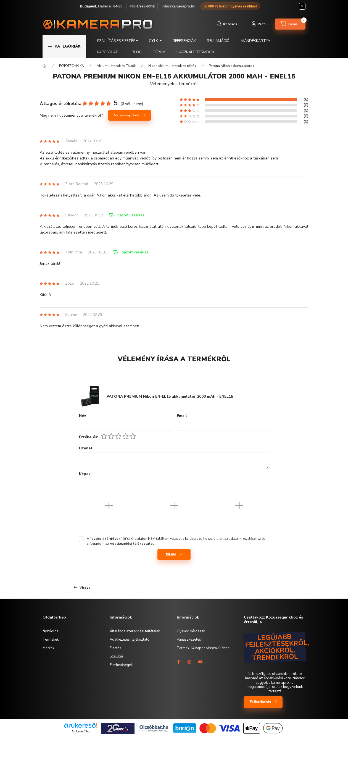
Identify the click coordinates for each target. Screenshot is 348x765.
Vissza (85, 587)
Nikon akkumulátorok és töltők (172, 66)
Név (82, 416)
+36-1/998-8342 (142, 6)
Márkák (48, 648)
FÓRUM (159, 52)
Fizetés (115, 648)
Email (182, 416)
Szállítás (117, 656)
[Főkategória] (44, 65)
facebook (178, 661)
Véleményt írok (126, 115)
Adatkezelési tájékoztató (129, 639)
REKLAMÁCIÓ (218, 40)
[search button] (228, 24)
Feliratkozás (260, 701)
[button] (64, 46)
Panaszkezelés (189, 639)
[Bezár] (302, 6)
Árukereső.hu (80, 731)
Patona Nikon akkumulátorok (231, 66)
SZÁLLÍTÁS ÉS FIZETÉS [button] (116, 40)
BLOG (137, 52)
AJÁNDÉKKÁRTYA (255, 40)
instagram (189, 661)
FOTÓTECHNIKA (71, 66)
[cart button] (290, 24)
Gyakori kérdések (191, 631)
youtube (200, 661)
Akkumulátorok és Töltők (116, 66)
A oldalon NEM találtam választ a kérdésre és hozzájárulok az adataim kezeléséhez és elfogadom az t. (176, 541)
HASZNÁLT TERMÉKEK (195, 52)
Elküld (171, 554)
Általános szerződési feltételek (135, 631)
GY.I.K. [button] (154, 40)
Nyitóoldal (51, 631)
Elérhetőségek (121, 664)
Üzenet (86, 448)
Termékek (51, 639)
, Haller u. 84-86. (101, 6)
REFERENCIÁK (184, 40)
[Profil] (260, 24)
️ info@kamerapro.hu (177, 6)
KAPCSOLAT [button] (107, 52)
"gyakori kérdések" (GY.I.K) (112, 538)
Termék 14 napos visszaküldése (203, 648)
